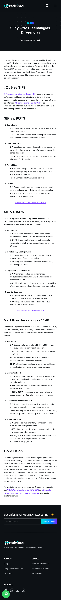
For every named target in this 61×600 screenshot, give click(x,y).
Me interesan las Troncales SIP (30, 310)
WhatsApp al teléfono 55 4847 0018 (23, 490)
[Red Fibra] (13, 6)
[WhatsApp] (23, 590)
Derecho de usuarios (40, 568)
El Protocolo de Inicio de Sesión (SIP (19, 94)
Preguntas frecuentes (13, 568)
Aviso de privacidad (40, 564)
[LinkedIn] (12, 590)
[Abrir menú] (55, 6)
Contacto (8, 573)
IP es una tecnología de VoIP (28, 103)
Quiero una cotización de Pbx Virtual (30, 202)
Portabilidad (37, 573)
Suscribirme (49, 521)
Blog (6, 564)
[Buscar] (47, 6)
